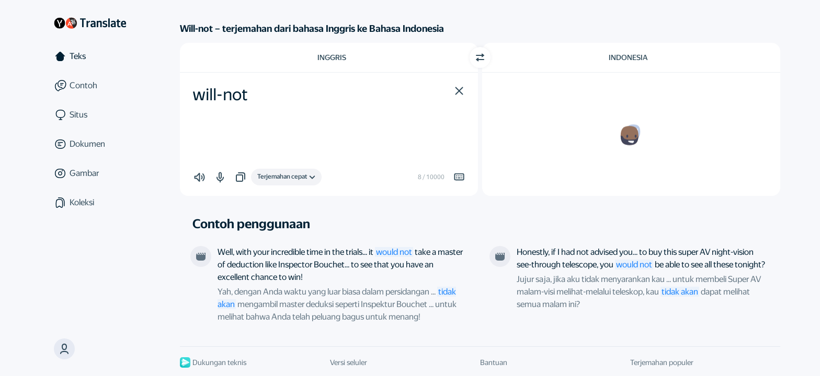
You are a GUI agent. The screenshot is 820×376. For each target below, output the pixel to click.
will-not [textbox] (220, 94)
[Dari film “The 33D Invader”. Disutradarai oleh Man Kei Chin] (499, 256)
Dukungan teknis (213, 362)
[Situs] (90, 114)
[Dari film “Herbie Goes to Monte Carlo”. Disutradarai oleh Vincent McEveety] (200, 256)
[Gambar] (90, 173)
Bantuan (493, 362)
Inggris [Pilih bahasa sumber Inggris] (331, 57)
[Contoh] (90, 85)
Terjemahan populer (661, 362)
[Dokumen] (90, 144)
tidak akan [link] (680, 292)
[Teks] (90, 56)
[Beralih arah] (480, 57)
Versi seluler (348, 362)
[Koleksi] (90, 202)
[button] (64, 348)
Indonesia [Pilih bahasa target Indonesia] (628, 57)
